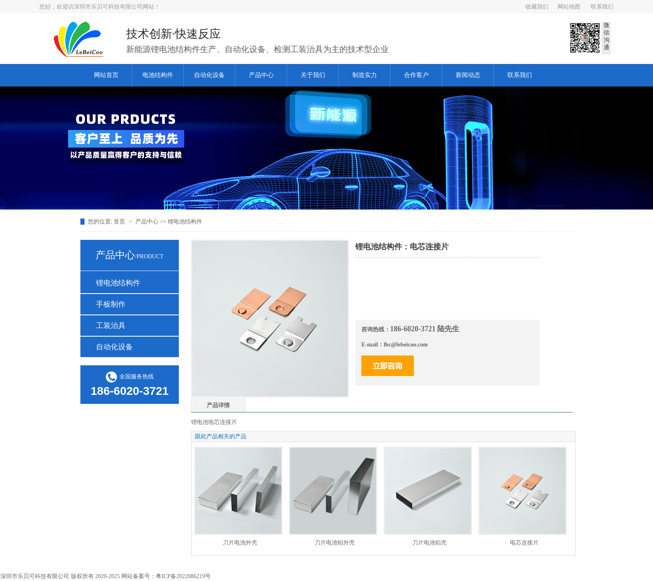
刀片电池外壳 (240, 543)
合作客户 (416, 75)
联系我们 (602, 7)
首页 (120, 222)
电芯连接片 (524, 543)
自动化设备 (209, 75)
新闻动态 (468, 75)
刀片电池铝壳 (429, 543)
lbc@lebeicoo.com (406, 345)
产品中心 (261, 75)
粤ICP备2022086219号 (185, 576)
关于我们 (313, 75)
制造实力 (364, 75)
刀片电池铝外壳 (335, 543)
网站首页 (106, 75)
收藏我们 (536, 7)
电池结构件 (157, 75)
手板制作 (111, 304)
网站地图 (568, 7)
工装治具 (111, 325)
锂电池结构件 (118, 283)
